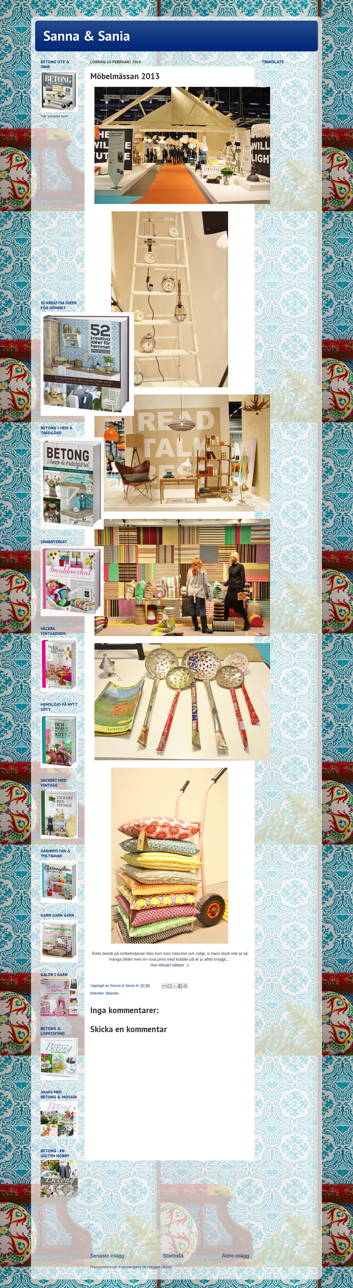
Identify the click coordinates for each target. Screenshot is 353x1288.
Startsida (173, 1256)
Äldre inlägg (235, 1256)
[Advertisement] (169, 1206)
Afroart (165, 965)
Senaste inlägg (107, 1256)
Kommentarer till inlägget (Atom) (145, 1267)
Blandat (112, 993)
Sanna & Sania (86, 36)
